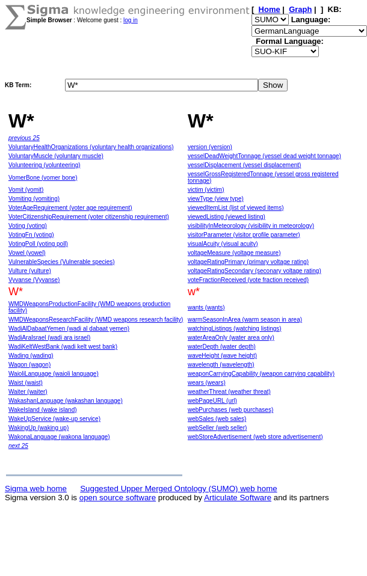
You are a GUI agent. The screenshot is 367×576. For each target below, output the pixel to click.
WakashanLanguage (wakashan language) (65, 400)
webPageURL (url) (212, 400)
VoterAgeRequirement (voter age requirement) (70, 207)
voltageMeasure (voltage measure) (234, 253)
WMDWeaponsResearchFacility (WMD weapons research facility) (95, 319)
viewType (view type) (216, 198)
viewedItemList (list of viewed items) (236, 207)
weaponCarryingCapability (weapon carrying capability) (261, 373)
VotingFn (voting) (31, 234)
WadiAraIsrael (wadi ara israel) (49, 337)
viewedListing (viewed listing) (226, 216)
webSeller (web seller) (217, 427)
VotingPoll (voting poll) (38, 244)
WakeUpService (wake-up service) (54, 418)
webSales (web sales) (217, 418)
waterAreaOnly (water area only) (231, 337)
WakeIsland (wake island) (42, 409)
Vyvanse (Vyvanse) (34, 280)
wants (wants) (206, 307)
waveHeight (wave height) (222, 355)
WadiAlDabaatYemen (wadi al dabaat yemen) (68, 328)
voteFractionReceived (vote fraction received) (248, 280)
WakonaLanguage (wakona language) (59, 437)
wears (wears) (207, 382)
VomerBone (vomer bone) (43, 177)
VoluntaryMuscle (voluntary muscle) (55, 156)
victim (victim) (206, 189)
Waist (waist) (25, 382)
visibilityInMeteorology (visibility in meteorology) (251, 225)
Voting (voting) (27, 225)
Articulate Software (237, 497)
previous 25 (24, 138)
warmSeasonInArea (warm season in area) (245, 319)
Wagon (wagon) (29, 364)
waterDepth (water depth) (222, 346)
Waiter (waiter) (28, 391)
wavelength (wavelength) (221, 364)
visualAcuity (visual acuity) (223, 244)
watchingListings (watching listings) (235, 328)
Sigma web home (36, 488)
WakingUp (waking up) (38, 427)
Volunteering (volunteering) (44, 165)
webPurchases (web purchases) (230, 409)
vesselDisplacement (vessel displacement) (244, 165)
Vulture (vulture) (29, 271)
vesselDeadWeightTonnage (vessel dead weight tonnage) (264, 156)
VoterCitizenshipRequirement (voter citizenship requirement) (88, 216)
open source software (117, 497)
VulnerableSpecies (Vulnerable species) (61, 262)
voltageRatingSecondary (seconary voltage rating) (254, 271)
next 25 (18, 446)
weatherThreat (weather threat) (229, 391)
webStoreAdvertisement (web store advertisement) (255, 437)
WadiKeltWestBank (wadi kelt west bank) (62, 346)
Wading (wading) (31, 355)
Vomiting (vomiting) (34, 198)
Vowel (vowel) (27, 253)
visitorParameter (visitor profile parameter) (244, 234)
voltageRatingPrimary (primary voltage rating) (248, 262)
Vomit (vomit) (25, 189)
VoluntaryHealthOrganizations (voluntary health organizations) (91, 147)
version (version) (210, 147)
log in (130, 20)
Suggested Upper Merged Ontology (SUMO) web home (178, 488)
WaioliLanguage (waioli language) (53, 373)
